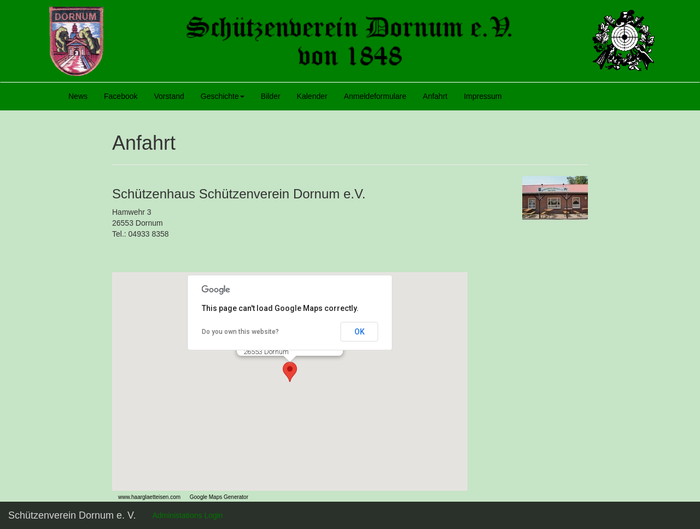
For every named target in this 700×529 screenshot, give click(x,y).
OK (359, 331)
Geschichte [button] (222, 96)
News (78, 96)
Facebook (120, 96)
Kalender (312, 96)
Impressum (482, 96)
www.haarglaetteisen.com (146, 497)
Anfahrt (435, 96)
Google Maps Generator (214, 497)
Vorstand (169, 96)
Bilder (271, 96)
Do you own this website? (240, 332)
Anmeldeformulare (375, 96)
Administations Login (187, 515)
